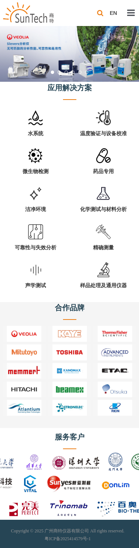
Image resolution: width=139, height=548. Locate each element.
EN (113, 13)
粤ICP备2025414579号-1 (67, 538)
